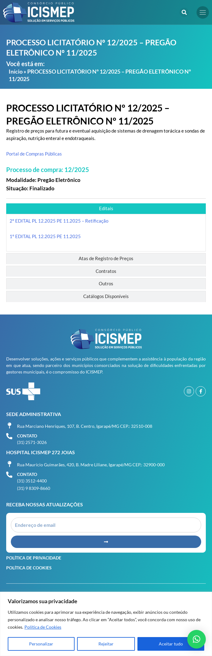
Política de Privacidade (33, 557)
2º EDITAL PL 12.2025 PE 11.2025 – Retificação (59, 221)
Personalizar (41, 643)
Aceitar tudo (171, 643)
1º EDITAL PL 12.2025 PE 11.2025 (45, 236)
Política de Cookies (42, 627)
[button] (184, 12)
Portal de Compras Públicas (34, 153)
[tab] (106, 208)
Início (16, 71)
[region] (106, 624)
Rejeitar (106, 643)
